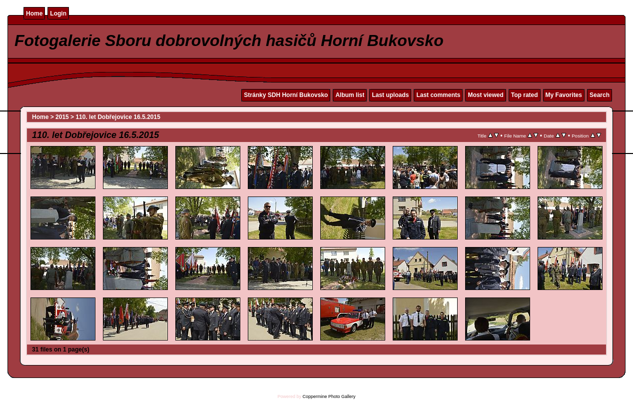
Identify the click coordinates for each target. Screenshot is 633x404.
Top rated (524, 95)
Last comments (438, 95)
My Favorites (564, 95)
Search (600, 95)
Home (34, 13)
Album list (349, 95)
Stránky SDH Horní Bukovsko (286, 95)
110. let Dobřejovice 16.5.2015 (117, 117)
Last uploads (390, 95)
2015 (62, 117)
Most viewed (485, 95)
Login (58, 13)
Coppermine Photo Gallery (328, 396)
